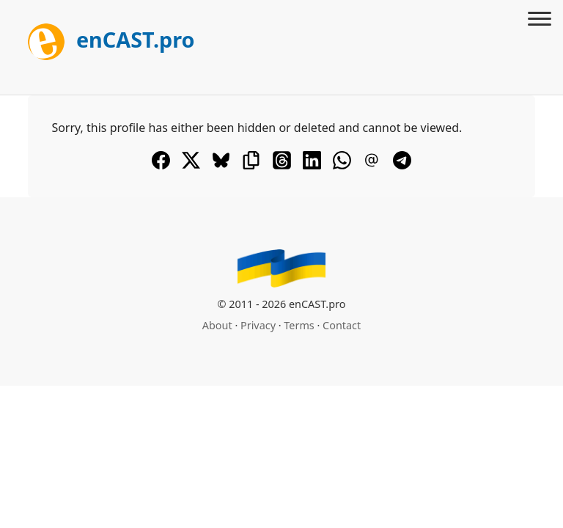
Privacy (258, 325)
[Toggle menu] (539, 20)
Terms (299, 325)
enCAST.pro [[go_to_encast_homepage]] (111, 39)
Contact (342, 325)
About (217, 325)
